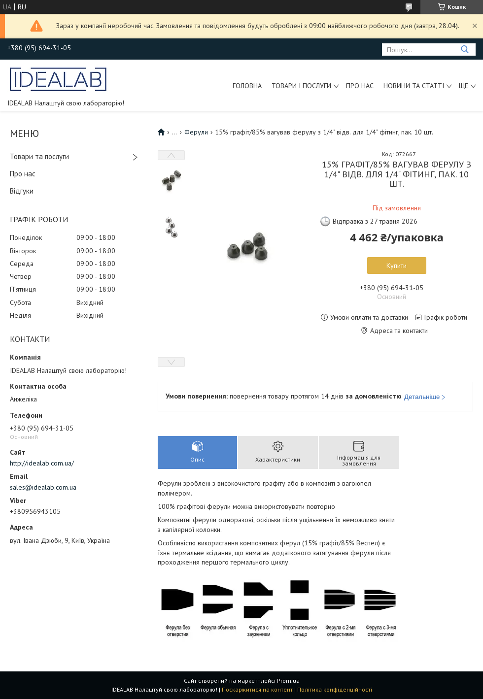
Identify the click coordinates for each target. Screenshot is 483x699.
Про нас (360, 85)
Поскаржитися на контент (257, 689)
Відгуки (22, 191)
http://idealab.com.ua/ (42, 463)
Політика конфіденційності (334, 689)
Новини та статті (413, 85)
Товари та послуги (39, 156)
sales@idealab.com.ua (43, 487)
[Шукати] (464, 49)
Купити (396, 265)
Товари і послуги (301, 85)
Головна (247, 85)
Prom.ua (288, 680)
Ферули (196, 132)
